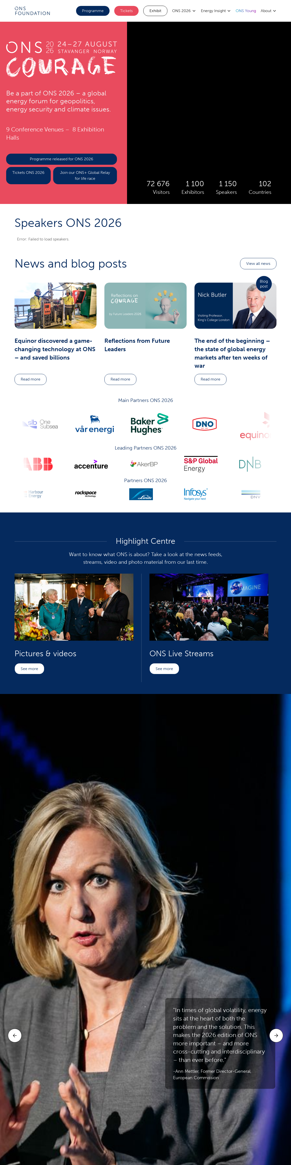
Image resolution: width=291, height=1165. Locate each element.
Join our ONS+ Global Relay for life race (85, 175)
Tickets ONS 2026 (28, 172)
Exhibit (155, 10)
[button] (184, 11)
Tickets (126, 10)
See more (29, 668)
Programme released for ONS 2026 (61, 159)
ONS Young (246, 10)
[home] (32, 10)
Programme (93, 10)
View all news (258, 263)
